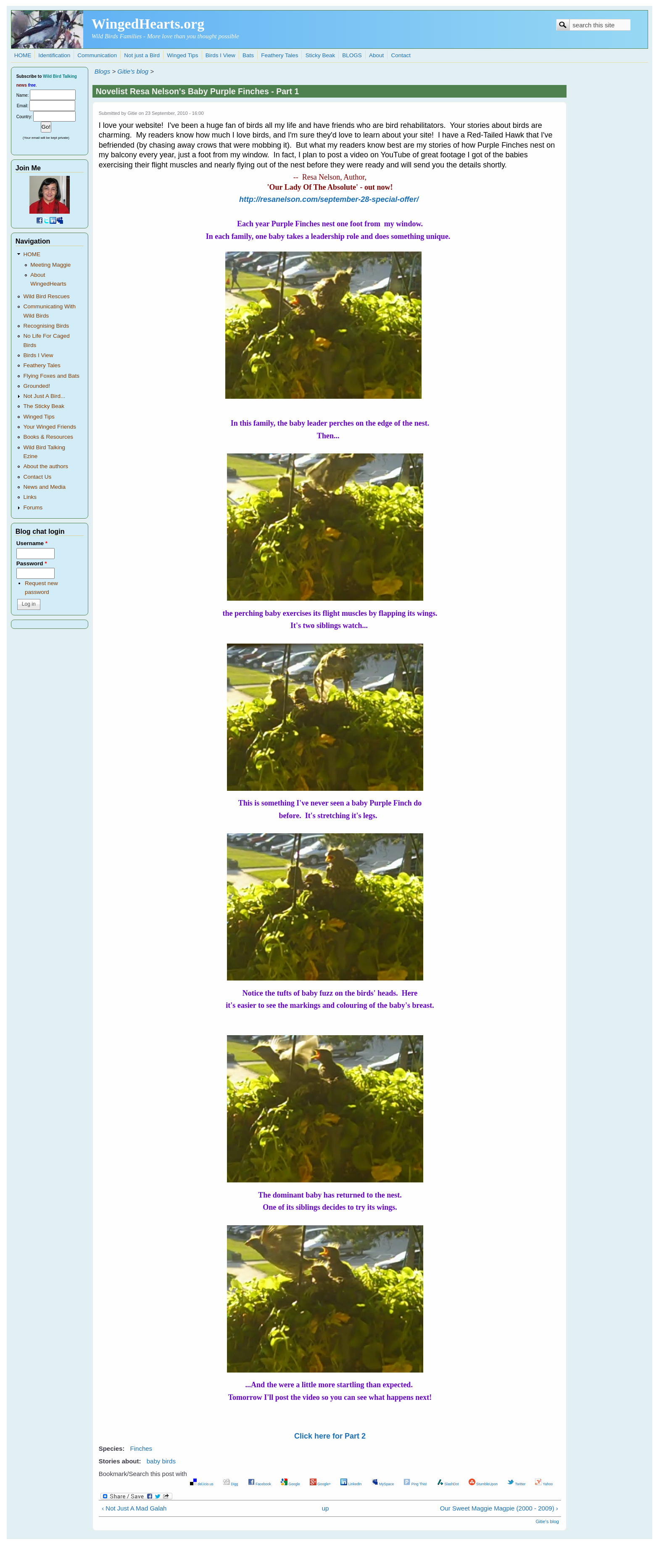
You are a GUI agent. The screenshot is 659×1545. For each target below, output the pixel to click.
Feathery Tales (279, 55)
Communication (97, 55)
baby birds (161, 1461)
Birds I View (220, 55)
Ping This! (415, 1484)
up (325, 1508)
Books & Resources (48, 437)
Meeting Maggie (50, 265)
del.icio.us (202, 1484)
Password (31, 563)
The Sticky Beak (43, 406)
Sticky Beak (320, 55)
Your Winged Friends (49, 427)
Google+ (320, 1484)
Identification (54, 55)
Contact (401, 55)
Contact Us (37, 477)
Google (290, 1484)
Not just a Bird (142, 55)
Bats (248, 55)
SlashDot (448, 1484)
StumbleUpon (483, 1484)
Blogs (103, 71)
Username (31, 543)
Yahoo (544, 1484)
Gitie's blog (132, 71)
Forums (32, 507)
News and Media (44, 487)
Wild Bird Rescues (46, 296)
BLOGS (352, 55)
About (376, 55)
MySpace (383, 1484)
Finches (141, 1448)
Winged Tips (182, 55)
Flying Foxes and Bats (51, 376)
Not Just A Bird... (44, 396)
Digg (230, 1484)
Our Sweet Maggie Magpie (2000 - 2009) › (499, 1508)
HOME (23, 55)
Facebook (259, 1484)
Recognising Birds (46, 326)
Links (30, 497)
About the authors (45, 466)
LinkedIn (350, 1484)
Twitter (516, 1484)
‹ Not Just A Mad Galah (134, 1508)
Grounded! (36, 386)
